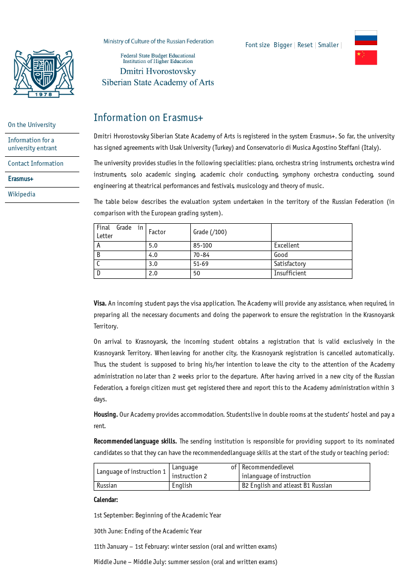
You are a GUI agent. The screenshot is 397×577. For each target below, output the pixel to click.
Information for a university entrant (32, 144)
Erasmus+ (20, 179)
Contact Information (35, 164)
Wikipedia (21, 195)
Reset (305, 45)
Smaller (328, 45)
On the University (32, 125)
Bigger (283, 45)
